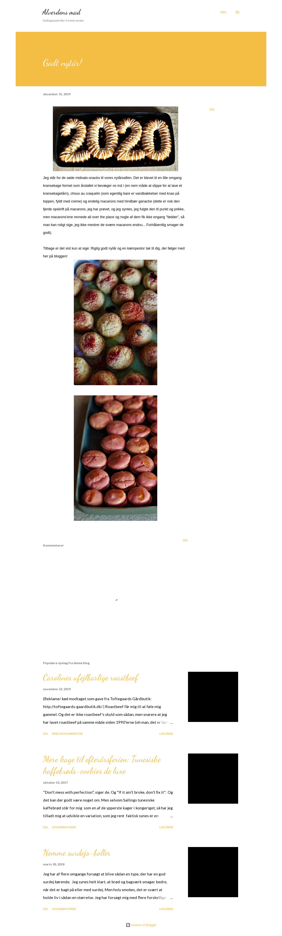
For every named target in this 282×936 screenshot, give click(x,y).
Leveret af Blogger (141, 925)
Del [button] (212, 109)
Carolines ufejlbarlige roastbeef (90, 677)
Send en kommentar (67, 733)
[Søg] (223, 12)
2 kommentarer (64, 827)
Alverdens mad (61, 12)
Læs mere (166, 733)
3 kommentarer (64, 909)
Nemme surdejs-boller (77, 853)
